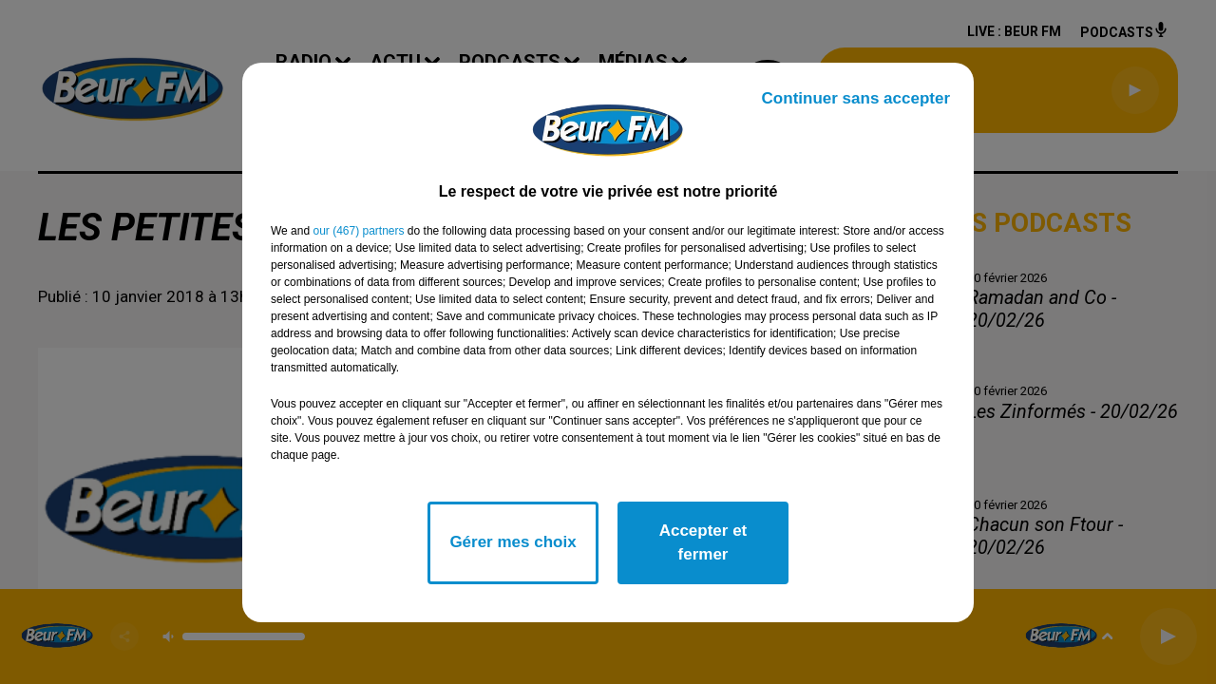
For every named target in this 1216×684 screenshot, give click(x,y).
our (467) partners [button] (358, 231)
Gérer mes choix (512, 542)
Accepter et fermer (703, 543)
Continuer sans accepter (856, 98)
